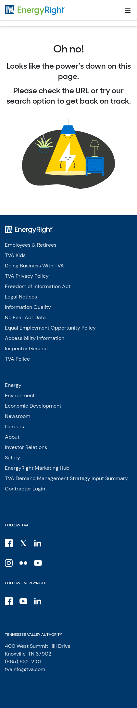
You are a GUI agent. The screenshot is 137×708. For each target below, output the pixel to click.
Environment (20, 395)
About (12, 436)
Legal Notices (21, 296)
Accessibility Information (34, 338)
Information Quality (28, 307)
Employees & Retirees (30, 245)
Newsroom (17, 416)
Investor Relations (26, 447)
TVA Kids (15, 255)
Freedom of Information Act (37, 286)
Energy (13, 385)
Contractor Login (25, 488)
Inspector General (26, 348)
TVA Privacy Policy (27, 276)
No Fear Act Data (25, 317)
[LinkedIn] (38, 542)
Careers (14, 426)
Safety (12, 457)
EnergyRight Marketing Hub (37, 468)
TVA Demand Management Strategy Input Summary (66, 478)
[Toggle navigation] (127, 10)
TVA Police (17, 358)
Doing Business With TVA (34, 265)
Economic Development (33, 405)
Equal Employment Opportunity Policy (50, 327)
